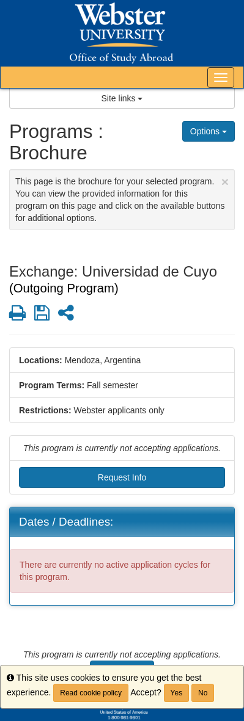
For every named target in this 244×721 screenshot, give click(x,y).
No (202, 693)
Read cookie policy (91, 693)
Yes (177, 693)
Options (208, 131)
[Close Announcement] (225, 181)
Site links (122, 98)
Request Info (122, 477)
